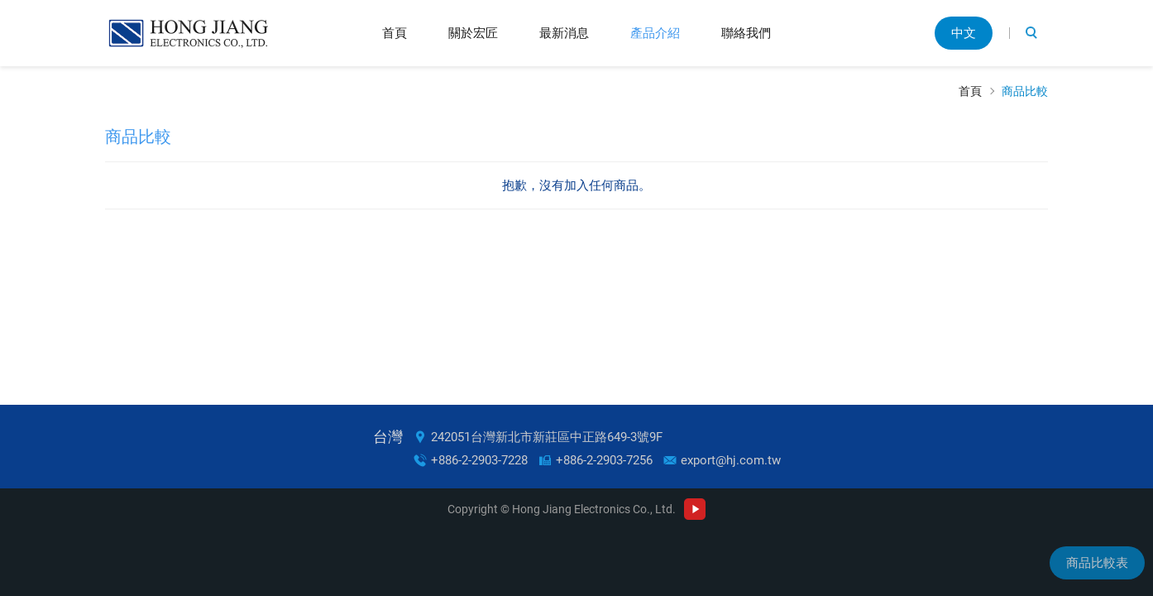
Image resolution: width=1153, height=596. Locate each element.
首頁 (394, 33)
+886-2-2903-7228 (479, 460)
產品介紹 (655, 33)
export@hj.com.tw (731, 460)
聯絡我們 (746, 33)
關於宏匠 (473, 33)
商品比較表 (1097, 562)
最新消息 (564, 33)
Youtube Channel (695, 509)
